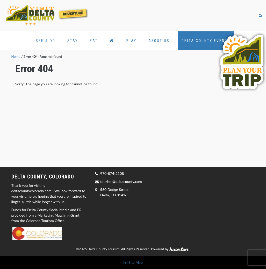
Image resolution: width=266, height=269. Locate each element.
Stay (72, 41)
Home (15, 56)
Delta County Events (206, 41)
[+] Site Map (133, 262)
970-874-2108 (112, 173)
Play (131, 41)
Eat (94, 41)
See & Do (45, 41)
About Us (159, 41)
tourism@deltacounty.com (121, 181)
